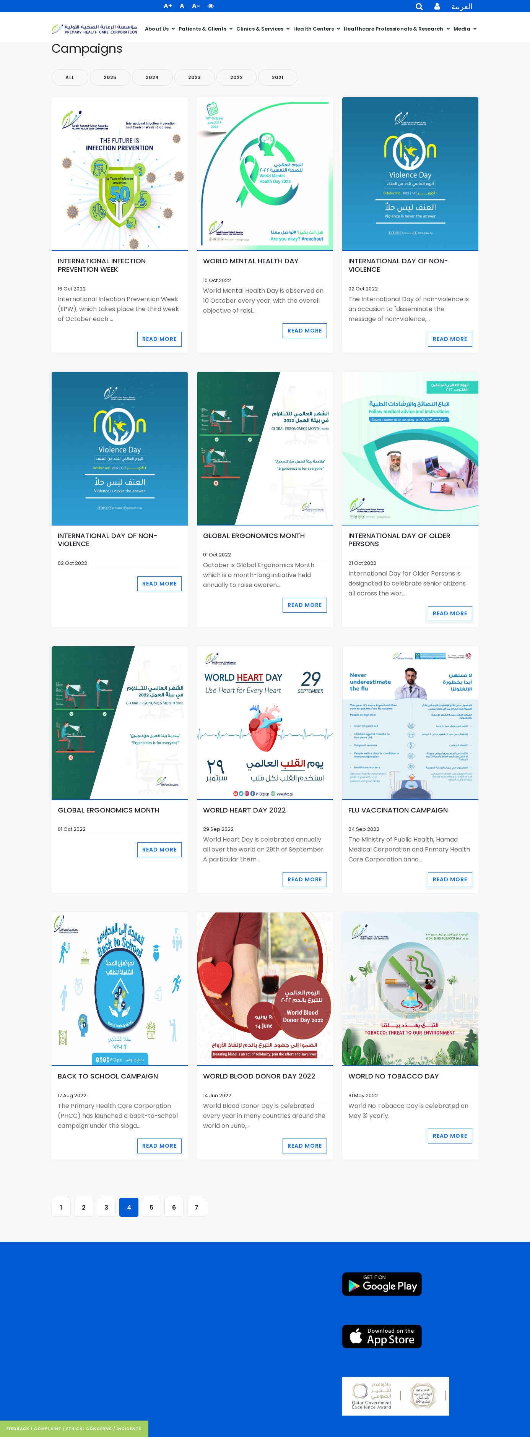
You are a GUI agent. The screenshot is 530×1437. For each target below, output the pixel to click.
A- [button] (196, 6)
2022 (236, 77)
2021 (278, 77)
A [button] (182, 6)
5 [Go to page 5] (151, 1207)
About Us (157, 28)
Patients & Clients (203, 28)
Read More (159, 339)
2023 (194, 77)
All (70, 77)
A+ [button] (168, 6)
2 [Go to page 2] (84, 1207)
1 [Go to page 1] (61, 1207)
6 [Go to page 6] (174, 1207)
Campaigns (87, 48)
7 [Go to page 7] (196, 1207)
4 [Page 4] (129, 1207)
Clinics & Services (260, 28)
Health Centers (314, 28)
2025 (110, 77)
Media (462, 28)
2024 (152, 77)
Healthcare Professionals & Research (394, 28)
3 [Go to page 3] (106, 1207)
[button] (211, 6)
